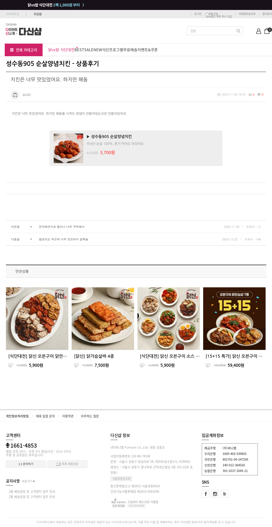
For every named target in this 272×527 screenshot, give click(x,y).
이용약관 (68, 416)
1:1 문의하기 (25, 464)
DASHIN (11, 24)
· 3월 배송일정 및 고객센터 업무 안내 (30, 491)
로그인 (198, 14)
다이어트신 (12, 14)
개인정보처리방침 (17, 416)
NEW (97, 49)
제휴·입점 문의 (45, 416)
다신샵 (38, 14)
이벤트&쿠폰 (147, 49)
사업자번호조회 (121, 479)
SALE (88, 49)
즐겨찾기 (267, 14)
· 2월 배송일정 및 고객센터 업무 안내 (30, 496)
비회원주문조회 (247, 14)
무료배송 (130, 49)
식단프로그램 (112, 49)
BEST (79, 49)
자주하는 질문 (90, 416)
